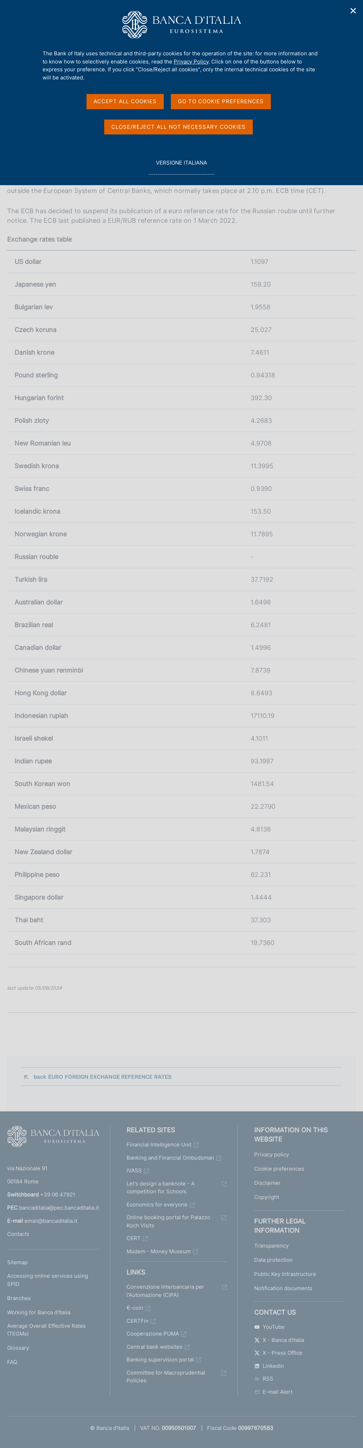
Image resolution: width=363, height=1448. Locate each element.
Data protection (273, 1259)
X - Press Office (278, 1352)
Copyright (266, 1197)
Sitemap (17, 1262)
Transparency (271, 1245)
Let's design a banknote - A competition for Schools (161, 1187)
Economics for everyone (157, 1204)
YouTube (269, 1326)
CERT (134, 1238)
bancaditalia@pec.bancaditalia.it (59, 1207)
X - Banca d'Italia (279, 1340)
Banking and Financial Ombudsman (170, 1157)
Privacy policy (271, 1154)
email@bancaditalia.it (50, 1220)
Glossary (18, 1347)
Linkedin (269, 1366)
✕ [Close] (353, 10)
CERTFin (138, 1320)
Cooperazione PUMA (153, 1333)
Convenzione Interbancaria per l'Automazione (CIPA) (165, 1290)
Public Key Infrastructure (285, 1274)
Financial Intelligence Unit (159, 1144)
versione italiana (181, 167)
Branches (19, 1298)
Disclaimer (267, 1182)
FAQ (12, 1362)
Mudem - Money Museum (159, 1251)
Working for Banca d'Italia (38, 1312)
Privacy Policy (191, 61)
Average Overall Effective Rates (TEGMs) (46, 1329)
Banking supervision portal (160, 1359)
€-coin (135, 1307)
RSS (263, 1378)
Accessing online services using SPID (47, 1279)
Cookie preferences (279, 1168)
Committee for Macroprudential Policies (166, 1376)
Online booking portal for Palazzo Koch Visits (168, 1221)
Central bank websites (155, 1346)
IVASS (134, 1170)
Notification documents (283, 1288)
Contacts (18, 1234)
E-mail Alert (273, 1391)
